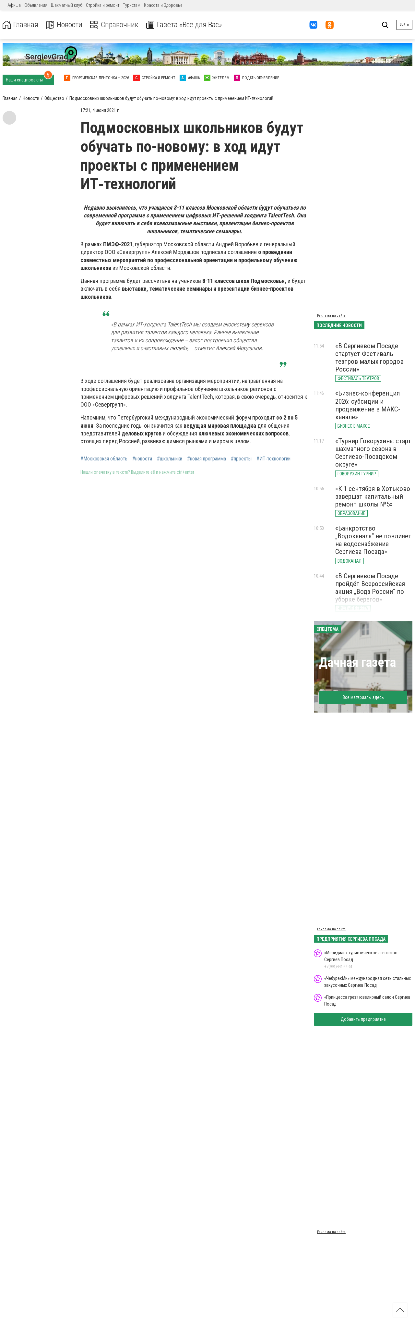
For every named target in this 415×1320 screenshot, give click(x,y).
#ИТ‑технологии (273, 459)
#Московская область (103, 459)
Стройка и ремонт (102, 5)
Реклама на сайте (331, 315)
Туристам (131, 5)
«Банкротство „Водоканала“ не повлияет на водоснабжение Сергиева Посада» (373, 540)
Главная (20, 24)
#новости (142, 459)
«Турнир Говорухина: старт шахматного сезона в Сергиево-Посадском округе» (373, 452)
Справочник (114, 24)
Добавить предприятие (363, 1019)
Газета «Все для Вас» (185, 24)
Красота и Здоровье (163, 5)
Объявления (35, 5)
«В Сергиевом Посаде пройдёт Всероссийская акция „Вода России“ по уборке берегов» (370, 587)
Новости (64, 24)
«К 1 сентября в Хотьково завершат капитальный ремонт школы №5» (372, 496)
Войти (404, 24)
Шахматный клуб (66, 5)
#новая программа (206, 459)
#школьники (169, 459)
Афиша (14, 5)
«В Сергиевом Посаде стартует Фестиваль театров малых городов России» (369, 357)
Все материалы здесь (363, 697)
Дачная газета (357, 662)
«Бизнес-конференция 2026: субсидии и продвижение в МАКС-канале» (367, 405)
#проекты (241, 459)
